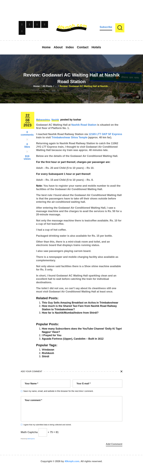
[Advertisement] (71, 6)
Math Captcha (29, 432)
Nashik (55, 119)
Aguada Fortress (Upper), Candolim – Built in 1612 (73, 338)
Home (36, 86)
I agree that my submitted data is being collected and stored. (47, 425)
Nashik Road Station (83, 124)
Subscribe (106, 27)
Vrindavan (48, 349)
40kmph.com (72, 461)
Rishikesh (48, 353)
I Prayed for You (51, 335)
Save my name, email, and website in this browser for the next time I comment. (58, 391)
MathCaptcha (31, 438)
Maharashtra (43, 119)
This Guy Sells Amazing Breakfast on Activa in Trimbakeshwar (80, 302)
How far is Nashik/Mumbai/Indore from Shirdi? (70, 312)
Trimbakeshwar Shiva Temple (69, 137)
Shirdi (45, 356)
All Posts (47, 86)
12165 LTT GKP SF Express (105, 134)
